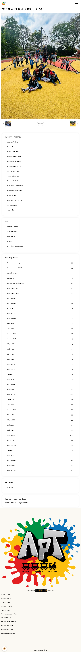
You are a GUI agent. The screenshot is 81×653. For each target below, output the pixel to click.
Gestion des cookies (40, 650)
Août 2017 (40, 329)
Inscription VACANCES (14, 161)
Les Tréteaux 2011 (40, 288)
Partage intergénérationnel (40, 283)
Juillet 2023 (40, 400)
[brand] (4, 3)
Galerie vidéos (11, 236)
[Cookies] (4, 648)
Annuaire (10, 241)
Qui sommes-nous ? (13, 171)
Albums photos (12, 231)
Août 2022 (40, 379)
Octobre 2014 (40, 303)
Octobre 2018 (40, 339)
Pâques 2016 (40, 313)
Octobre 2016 (40, 319)
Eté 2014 (40, 308)
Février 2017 (40, 324)
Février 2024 (40, 415)
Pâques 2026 (40, 471)
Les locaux (40, 278)
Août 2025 (40, 455)
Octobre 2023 (40, 410)
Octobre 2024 (40, 435)
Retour (40, 124)
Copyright (10, 210)
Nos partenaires (12, 147)
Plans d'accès (11, 195)
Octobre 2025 (40, 460)
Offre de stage (12, 205)
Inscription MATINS (13, 152)
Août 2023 (40, 405)
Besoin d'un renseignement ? (16, 502)
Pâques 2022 (40, 369)
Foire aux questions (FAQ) (15, 190)
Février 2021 (40, 354)
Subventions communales (15, 186)
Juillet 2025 (40, 450)
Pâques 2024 (40, 420)
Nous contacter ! (12, 181)
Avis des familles (12, 142)
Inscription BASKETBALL (14, 166)
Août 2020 (40, 349)
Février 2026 (40, 465)
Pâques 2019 (40, 344)
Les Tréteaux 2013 (40, 293)
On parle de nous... (13, 176)
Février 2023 (40, 389)
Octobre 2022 (40, 384)
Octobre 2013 (40, 298)
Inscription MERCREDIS (14, 156)
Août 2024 (40, 430)
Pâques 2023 (40, 395)
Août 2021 (40, 359)
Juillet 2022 (40, 374)
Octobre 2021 (40, 364)
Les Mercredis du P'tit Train (40, 268)
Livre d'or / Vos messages (15, 246)
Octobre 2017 (40, 334)
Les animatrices (40, 273)
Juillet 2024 (40, 425)
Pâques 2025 (40, 445)
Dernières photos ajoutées (40, 263)
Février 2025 (40, 440)
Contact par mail (12, 227)
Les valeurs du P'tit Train (14, 200)
